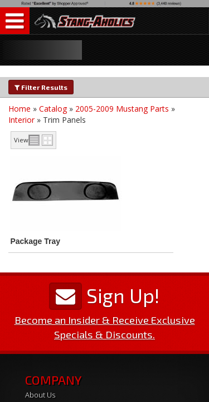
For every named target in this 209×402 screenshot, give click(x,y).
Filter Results (40, 87)
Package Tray (35, 241)
